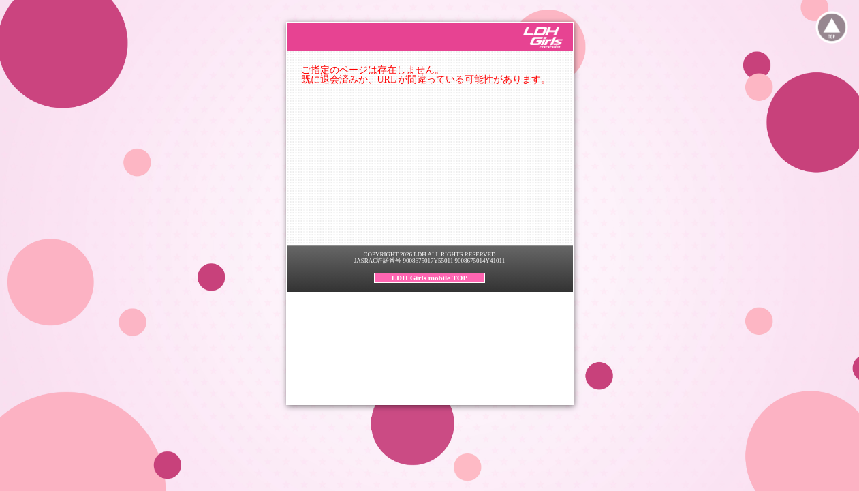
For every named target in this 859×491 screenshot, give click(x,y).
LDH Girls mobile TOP (430, 277)
